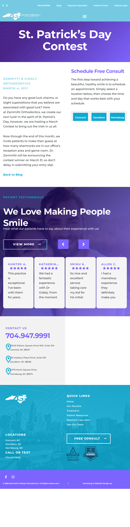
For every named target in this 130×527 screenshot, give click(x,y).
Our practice (74, 405)
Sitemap (64, 483)
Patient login (121, 5)
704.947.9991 (44, 5)
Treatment (73, 410)
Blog (59, 5)
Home (70, 401)
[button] (84, 16)
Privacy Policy (76, 483)
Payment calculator (77, 5)
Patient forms (101, 5)
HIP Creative (118, 483)
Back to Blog (13, 174)
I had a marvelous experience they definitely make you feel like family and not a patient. (109, 286)
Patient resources (77, 415)
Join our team (75, 424)
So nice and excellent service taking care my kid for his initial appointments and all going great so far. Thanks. (79, 286)
